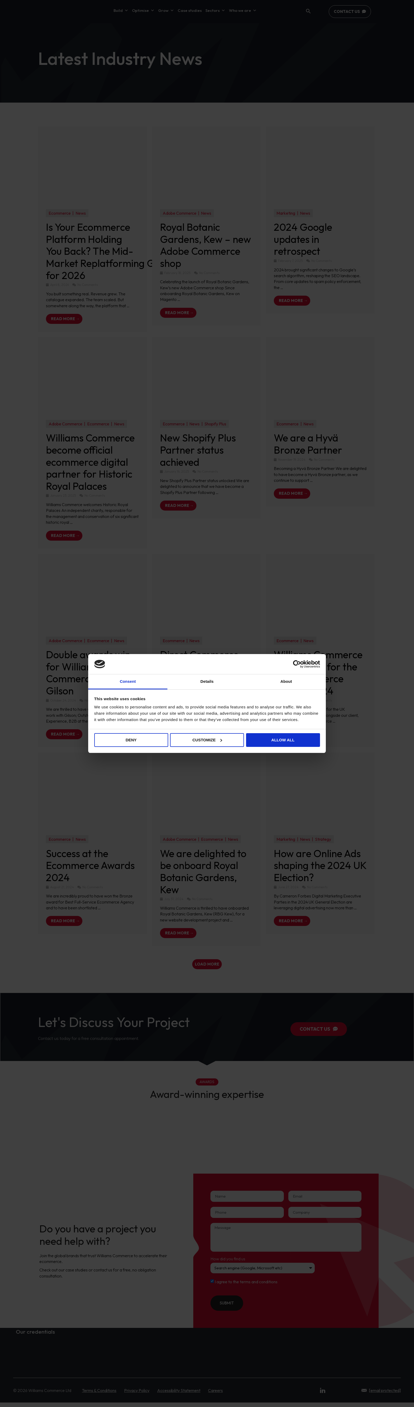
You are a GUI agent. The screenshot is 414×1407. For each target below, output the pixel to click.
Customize (207, 740)
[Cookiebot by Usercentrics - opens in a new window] (297, 664)
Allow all (283, 740)
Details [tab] (207, 681)
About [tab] (286, 681)
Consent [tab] (128, 681)
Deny (131, 740)
